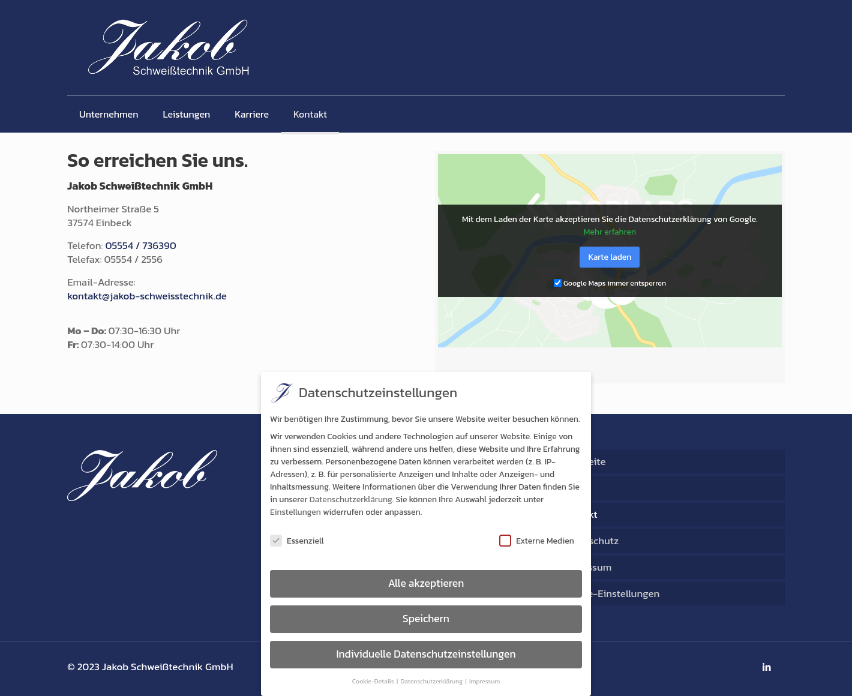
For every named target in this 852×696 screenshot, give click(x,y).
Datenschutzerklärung (351, 502)
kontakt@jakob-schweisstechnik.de (147, 296)
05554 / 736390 (140, 245)
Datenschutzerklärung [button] (432, 683)
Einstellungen (295, 515)
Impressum (586, 567)
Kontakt (579, 514)
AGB (571, 488)
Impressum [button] (484, 683)
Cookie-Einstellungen (610, 593)
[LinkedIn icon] (766, 667)
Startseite (583, 461)
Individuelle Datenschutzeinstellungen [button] (425, 656)
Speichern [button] (426, 621)
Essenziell (297, 543)
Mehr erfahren (610, 232)
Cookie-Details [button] (373, 683)
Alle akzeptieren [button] (426, 585)
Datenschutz (590, 540)
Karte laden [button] (609, 257)
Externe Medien (536, 543)
